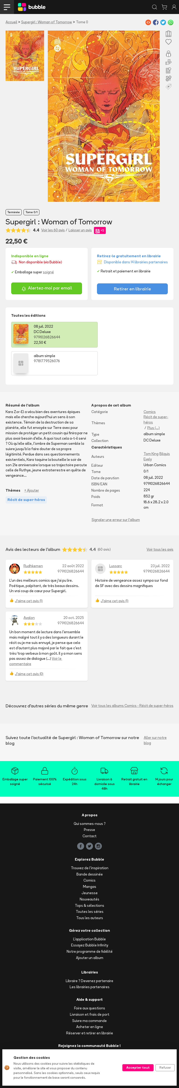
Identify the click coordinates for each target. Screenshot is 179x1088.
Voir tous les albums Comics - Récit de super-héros (132, 678)
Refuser (165, 1067)
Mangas (89, 859)
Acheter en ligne (89, 999)
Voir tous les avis (160, 521)
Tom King (151, 426)
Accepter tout (138, 1067)
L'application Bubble (89, 911)
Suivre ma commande (89, 993)
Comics (150, 384)
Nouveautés (89, 871)
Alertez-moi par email (46, 288)
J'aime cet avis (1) (29, 573)
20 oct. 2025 (73, 590)
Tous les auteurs (89, 890)
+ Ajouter (31, 462)
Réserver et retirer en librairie (89, 1005)
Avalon (29, 590)
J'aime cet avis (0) (29, 646)
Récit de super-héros (156, 392)
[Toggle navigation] (7, 7)
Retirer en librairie (132, 289)
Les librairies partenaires (90, 959)
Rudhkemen (33, 538)
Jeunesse (90, 865)
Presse (89, 802)
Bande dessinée (89, 846)
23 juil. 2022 (160, 538)
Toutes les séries (89, 884)
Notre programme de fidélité (90, 923)
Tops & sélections (89, 878)
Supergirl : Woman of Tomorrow (46, 22)
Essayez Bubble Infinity (89, 917)
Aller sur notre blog (155, 712)
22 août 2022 (73, 538)
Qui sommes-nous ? (90, 796)
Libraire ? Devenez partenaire (89, 953)
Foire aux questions (89, 980)
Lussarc (115, 538)
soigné (48, 272)
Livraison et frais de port (89, 986)
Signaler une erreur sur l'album (116, 492)
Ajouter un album (89, 930)
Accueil (11, 22)
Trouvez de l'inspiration (89, 840)
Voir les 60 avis (53, 230)
